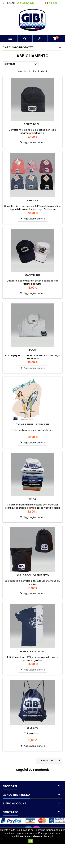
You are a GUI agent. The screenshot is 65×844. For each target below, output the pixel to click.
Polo (32, 349)
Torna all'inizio (49, 760)
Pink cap (32, 200)
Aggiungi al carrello (32, 142)
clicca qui (48, 836)
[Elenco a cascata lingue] (53, 3)
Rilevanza (21, 64)
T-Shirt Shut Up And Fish (32, 424)
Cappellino (32, 275)
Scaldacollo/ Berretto (32, 575)
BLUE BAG (32, 727)
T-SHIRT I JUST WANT (33, 651)
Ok (30, 841)
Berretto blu (32, 124)
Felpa (32, 499)
